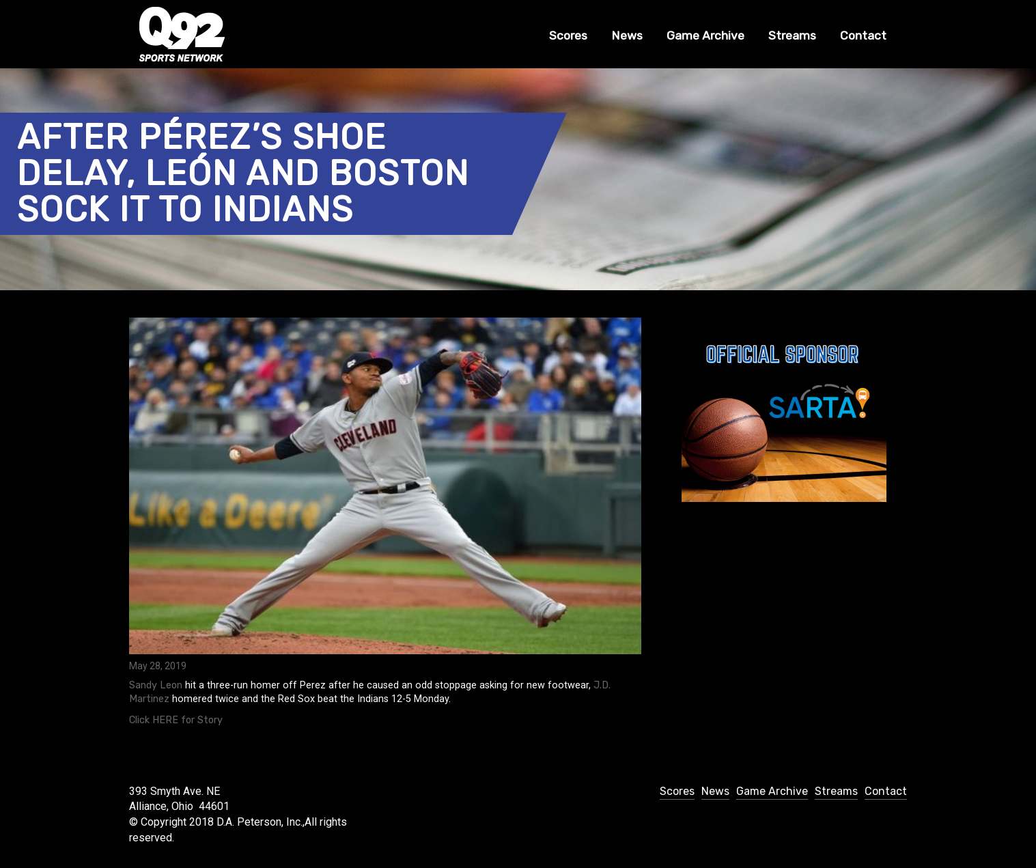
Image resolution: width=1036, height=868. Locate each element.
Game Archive (705, 35)
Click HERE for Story (176, 720)
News (627, 35)
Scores (568, 35)
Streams (792, 35)
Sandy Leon (155, 685)
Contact (863, 35)
